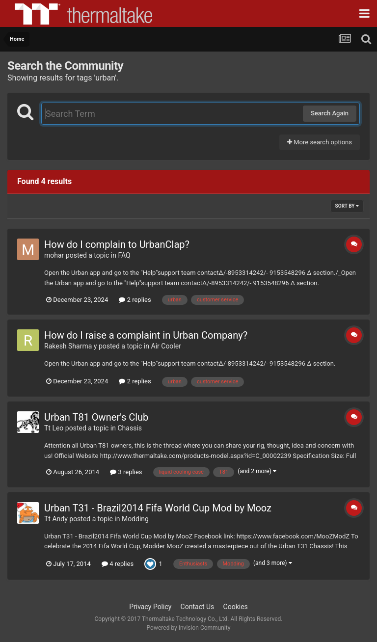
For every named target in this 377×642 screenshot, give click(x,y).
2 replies (135, 299)
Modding (135, 519)
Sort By (347, 206)
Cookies (235, 607)
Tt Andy (56, 519)
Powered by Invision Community (189, 627)
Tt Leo (53, 428)
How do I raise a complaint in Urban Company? (145, 335)
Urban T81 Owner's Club (96, 417)
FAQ (124, 255)
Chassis (129, 428)
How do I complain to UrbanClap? (116, 244)
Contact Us (198, 607)
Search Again (330, 113)
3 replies (126, 472)
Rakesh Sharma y (70, 346)
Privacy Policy (150, 607)
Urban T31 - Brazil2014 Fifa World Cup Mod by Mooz (157, 508)
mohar (54, 255)
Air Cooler (166, 346)
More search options (319, 142)
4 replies (118, 563)
